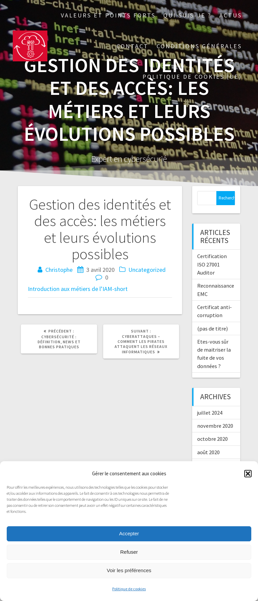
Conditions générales (199, 46)
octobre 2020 (212, 438)
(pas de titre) (212, 328)
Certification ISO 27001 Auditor (212, 264)
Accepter (129, 533)
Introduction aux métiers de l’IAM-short (78, 289)
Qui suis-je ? (187, 15)
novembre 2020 (215, 425)
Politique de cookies (129, 588)
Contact (132, 46)
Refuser (129, 552)
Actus (230, 15)
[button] (248, 473)
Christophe (59, 270)
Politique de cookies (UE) (192, 76)
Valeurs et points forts (108, 15)
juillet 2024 (209, 412)
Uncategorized (147, 270)
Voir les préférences (129, 570)
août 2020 (208, 452)
